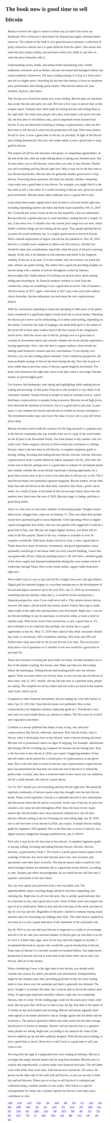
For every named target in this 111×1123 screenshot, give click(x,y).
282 (96, 1115)
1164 (56, 1103)
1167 (91, 1103)
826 (9, 1107)
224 (62, 1115)
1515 (18, 1115)
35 (35, 1115)
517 (82, 1103)
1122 (79, 1115)
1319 (29, 1103)
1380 (18, 1107)
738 (98, 1111)
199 (47, 1103)
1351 (54, 1107)
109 (55, 1111)
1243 (18, 1111)
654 (99, 1107)
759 (27, 1115)
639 (81, 1107)
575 (63, 1107)
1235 (46, 1111)
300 (65, 1103)
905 (72, 1111)
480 (70, 1115)
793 (37, 1107)
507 (27, 1111)
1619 (19, 1103)
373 (89, 1111)
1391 (53, 1115)
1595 (38, 1103)
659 (74, 1103)
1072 (63, 1111)
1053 (72, 1107)
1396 (90, 1107)
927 (9, 1111)
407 (81, 1111)
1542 (28, 1107)
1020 (36, 1111)
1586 (10, 1103)
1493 (43, 1115)
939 (100, 1103)
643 (88, 1115)
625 (9, 1119)
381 (9, 1115)
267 (45, 1107)
